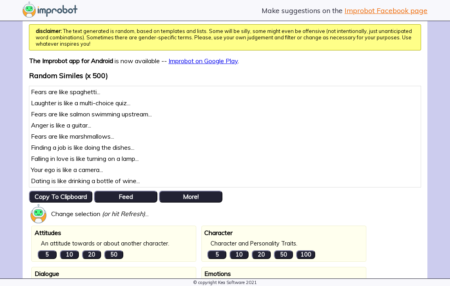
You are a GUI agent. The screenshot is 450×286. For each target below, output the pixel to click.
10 (69, 254)
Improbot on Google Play (203, 61)
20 (91, 254)
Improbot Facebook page (386, 10)
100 (306, 254)
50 (113, 254)
